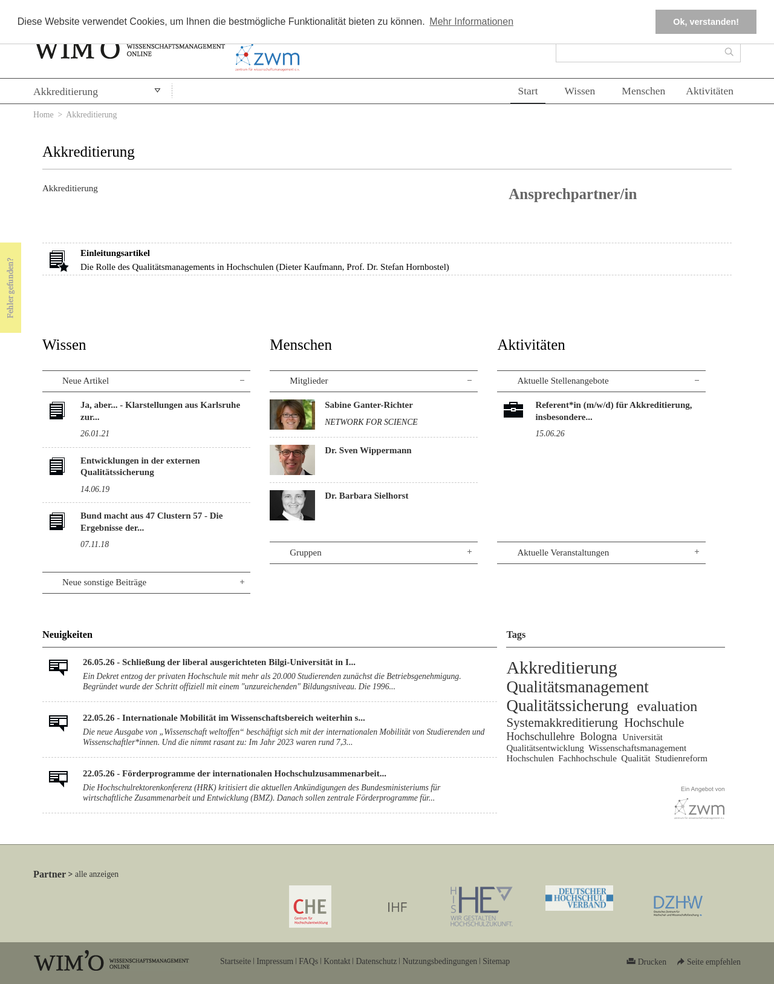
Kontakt (337, 961)
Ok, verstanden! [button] (706, 22)
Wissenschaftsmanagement (637, 748)
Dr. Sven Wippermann (368, 450)
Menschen (643, 91)
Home (43, 114)
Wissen (580, 91)
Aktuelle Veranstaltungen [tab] (563, 552)
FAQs (308, 961)
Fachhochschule (587, 758)
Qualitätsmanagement (577, 687)
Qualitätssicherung (567, 706)
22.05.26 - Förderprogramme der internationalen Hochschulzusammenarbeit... (234, 773)
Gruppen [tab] (306, 552)
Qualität (635, 758)
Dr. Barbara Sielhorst (366, 495)
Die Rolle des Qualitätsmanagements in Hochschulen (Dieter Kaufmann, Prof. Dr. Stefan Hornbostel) (264, 267)
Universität (642, 737)
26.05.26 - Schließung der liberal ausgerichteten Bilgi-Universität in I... (219, 662)
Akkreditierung (65, 91)
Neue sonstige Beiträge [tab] (104, 582)
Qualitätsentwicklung (545, 748)
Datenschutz (376, 961)
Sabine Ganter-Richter (369, 405)
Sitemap (496, 961)
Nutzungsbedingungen (439, 961)
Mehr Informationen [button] (471, 21)
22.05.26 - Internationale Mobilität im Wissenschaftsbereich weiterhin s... (224, 718)
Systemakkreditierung (561, 722)
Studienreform (681, 758)
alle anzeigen (97, 874)
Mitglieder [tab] (309, 380)
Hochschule (654, 722)
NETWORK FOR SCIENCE (371, 422)
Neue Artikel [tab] (85, 380)
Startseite (235, 961)
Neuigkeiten (67, 634)
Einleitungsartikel (115, 253)
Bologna (598, 736)
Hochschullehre (540, 736)
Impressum (274, 961)
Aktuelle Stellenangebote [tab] (562, 380)
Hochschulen (529, 758)
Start (528, 91)
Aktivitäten (709, 91)
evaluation (667, 706)
